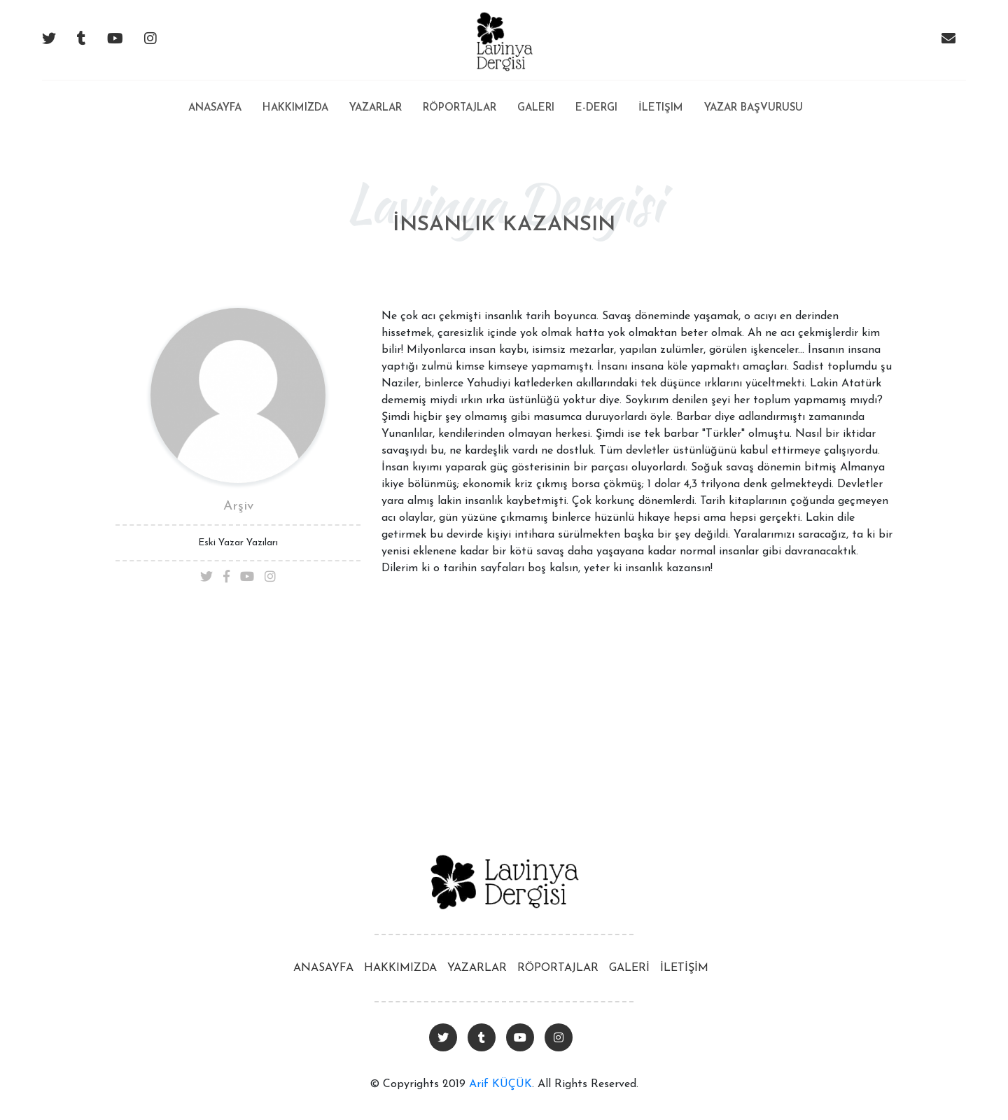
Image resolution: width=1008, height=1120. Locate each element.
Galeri (535, 108)
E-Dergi (596, 108)
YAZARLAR (477, 968)
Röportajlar (459, 108)
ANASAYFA (323, 968)
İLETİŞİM (684, 968)
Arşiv (238, 506)
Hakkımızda (295, 108)
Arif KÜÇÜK (500, 1084)
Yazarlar (375, 108)
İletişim (660, 108)
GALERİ (629, 968)
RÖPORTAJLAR (557, 968)
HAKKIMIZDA (400, 968)
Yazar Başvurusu (753, 108)
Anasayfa (214, 96)
